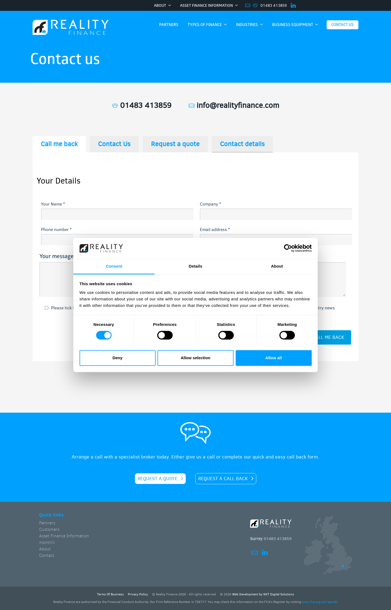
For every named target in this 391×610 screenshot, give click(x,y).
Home (71, 28)
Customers (49, 529)
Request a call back (223, 479)
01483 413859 (273, 5)
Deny (117, 357)
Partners (47, 523)
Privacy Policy (138, 594)
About (45, 549)
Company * (210, 204)
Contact (46, 555)
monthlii (47, 542)
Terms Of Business (110, 594)
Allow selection (195, 357)
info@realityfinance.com (234, 105)
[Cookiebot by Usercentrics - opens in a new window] (288, 248)
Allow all (273, 357)
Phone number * (56, 229)
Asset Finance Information (64, 536)
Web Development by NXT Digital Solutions (263, 594)
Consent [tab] (114, 266)
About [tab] (277, 266)
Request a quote (158, 479)
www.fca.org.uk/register (320, 602)
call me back (328, 337)
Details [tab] (195, 266)
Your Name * (53, 204)
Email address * (215, 229)
